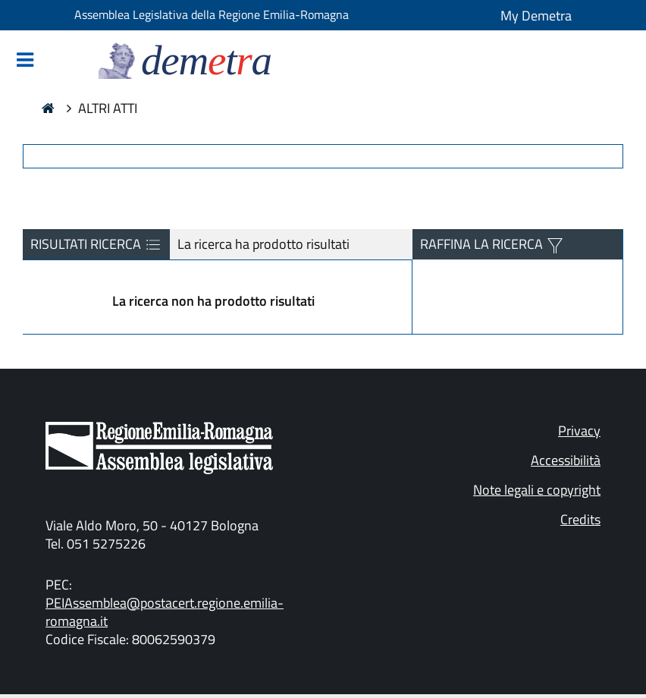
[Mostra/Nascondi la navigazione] (25, 61)
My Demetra (536, 15)
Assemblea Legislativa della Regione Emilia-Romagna (211, 14)
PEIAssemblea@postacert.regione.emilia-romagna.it (164, 612)
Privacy (579, 430)
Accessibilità (566, 460)
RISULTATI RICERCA (96, 244)
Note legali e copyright (537, 489)
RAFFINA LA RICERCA (483, 244)
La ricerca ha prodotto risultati (263, 244)
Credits (580, 519)
